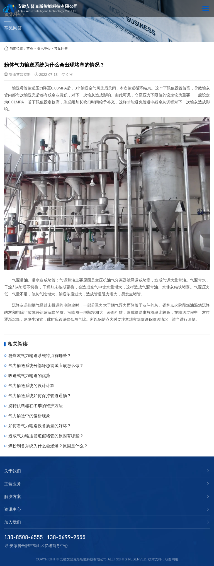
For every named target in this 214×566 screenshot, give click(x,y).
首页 (29, 48)
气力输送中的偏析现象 (29, 415)
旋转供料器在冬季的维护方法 (35, 405)
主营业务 (12, 484)
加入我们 (12, 522)
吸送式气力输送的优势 (29, 375)
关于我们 (12, 471)
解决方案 (12, 496)
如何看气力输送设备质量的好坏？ (39, 425)
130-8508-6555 (23, 537)
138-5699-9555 (66, 537)
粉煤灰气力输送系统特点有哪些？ (39, 355)
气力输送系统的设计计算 (31, 385)
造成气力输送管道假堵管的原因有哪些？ (46, 435)
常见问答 (61, 48)
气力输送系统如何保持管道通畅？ (39, 395)
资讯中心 (43, 48)
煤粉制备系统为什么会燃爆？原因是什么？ (48, 445)
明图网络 (171, 559)
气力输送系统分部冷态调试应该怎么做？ (46, 365)
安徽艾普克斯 (20, 74)
